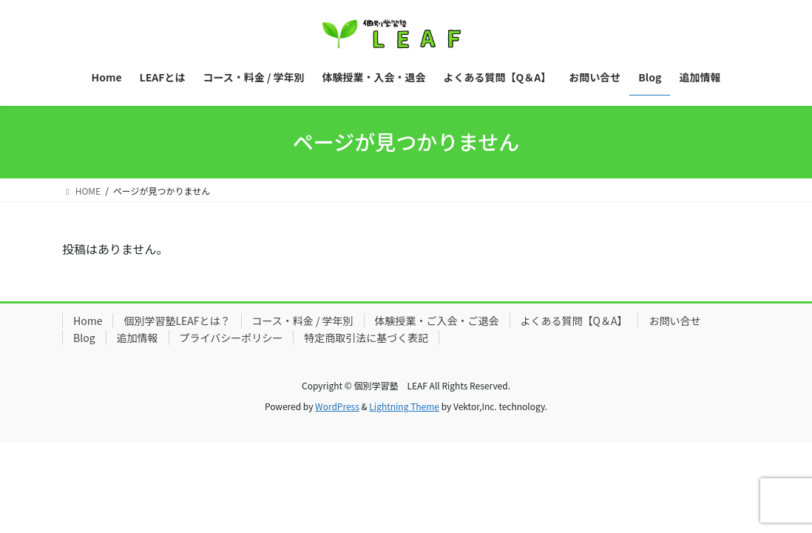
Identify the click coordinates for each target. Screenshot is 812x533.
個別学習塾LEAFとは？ (177, 320)
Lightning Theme (404, 406)
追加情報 (137, 337)
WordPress (337, 406)
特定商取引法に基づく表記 (366, 337)
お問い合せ (674, 320)
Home (87, 320)
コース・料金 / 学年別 (302, 320)
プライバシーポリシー (231, 337)
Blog (84, 337)
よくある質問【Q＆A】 (574, 320)
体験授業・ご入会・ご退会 (437, 320)
